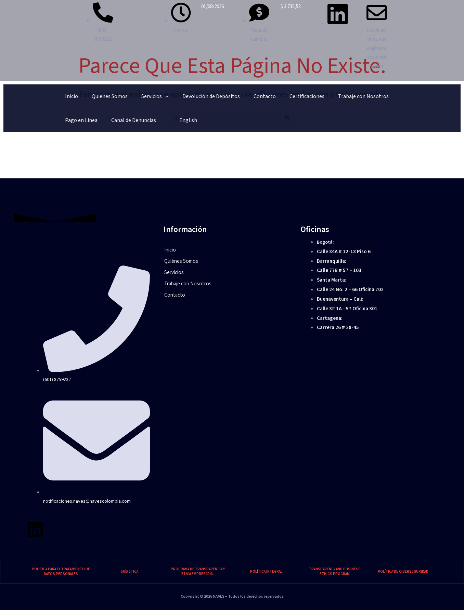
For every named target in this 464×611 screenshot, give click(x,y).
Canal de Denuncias (389, 98)
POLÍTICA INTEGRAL (266, 572)
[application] (141, 98)
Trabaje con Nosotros (301, 98)
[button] (232, 274)
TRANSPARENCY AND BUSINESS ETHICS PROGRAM (335, 573)
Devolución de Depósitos (177, 98)
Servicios (131, 98)
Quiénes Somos (95, 98)
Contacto (221, 98)
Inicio (66, 98)
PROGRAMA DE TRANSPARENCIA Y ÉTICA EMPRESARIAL (198, 573)
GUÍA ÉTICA (129, 572)
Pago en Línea (347, 98)
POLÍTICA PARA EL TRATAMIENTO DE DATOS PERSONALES (61, 573)
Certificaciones (254, 98)
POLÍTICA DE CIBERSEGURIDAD (403, 572)
